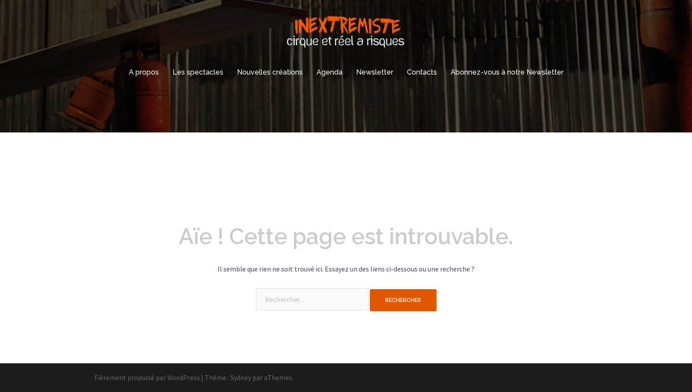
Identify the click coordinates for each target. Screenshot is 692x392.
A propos (144, 72)
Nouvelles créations (270, 72)
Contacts (422, 72)
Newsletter (374, 72)
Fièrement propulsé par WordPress (147, 377)
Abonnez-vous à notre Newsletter (507, 72)
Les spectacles (198, 72)
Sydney (240, 377)
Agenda (329, 72)
